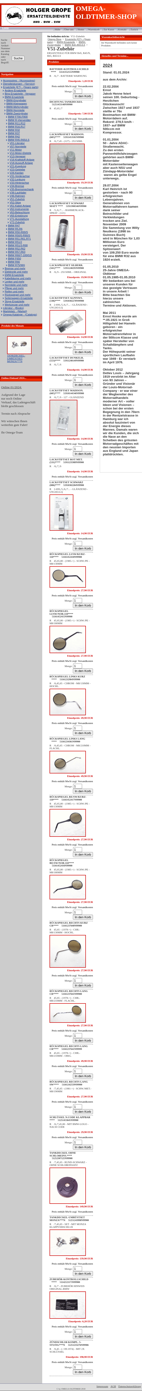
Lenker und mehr (14, 281)
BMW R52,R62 (16, 248)
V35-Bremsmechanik (22, 189)
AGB (113, 1386)
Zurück (134, 29)
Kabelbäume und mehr (18, 278)
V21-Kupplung (18, 166)
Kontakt (122, 29)
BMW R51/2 (15, 242)
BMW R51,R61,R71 (19, 238)
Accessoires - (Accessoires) (19, 80)
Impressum (102, 1386)
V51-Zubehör (17, 199)
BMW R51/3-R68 (18, 245)
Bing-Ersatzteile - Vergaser (20, 93)
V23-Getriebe (17, 169)
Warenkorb (94, 29)
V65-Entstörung (19, 215)
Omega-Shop (54, 39)
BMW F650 (14, 258)
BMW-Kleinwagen (16, 103)
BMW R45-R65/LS (18, 139)
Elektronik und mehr (16, 271)
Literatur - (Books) (13, 308)
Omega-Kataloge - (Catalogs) (20, 314)
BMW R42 (14, 136)
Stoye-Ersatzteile (14, 301)
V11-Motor (16, 149)
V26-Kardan (17, 172)
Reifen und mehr (14, 291)
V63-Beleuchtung (19, 212)
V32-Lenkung (17, 179)
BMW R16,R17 (16, 126)
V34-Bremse (17, 186)
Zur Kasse (109, 29)
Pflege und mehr (14, 288)
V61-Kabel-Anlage (20, 205)
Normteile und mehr (16, 284)
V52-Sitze (15, 202)
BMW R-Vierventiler (19, 120)
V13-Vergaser (17, 156)
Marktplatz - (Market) (15, 311)
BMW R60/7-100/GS (20, 255)
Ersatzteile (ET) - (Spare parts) (20, 87)
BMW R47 (14, 225)
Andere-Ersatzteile (15, 90)
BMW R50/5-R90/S (19, 235)
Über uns (69, 29)
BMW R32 (14, 130)
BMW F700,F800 (18, 116)
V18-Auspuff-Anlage (21, 163)
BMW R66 (14, 261)
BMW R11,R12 (16, 123)
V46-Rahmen (17, 195)
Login (4, 27)
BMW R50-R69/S (18, 232)
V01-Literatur (17, 143)
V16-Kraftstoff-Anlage (22, 159)
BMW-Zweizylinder (17, 113)
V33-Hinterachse (19, 182)
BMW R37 (14, 133)
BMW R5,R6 (15, 228)
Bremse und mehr (15, 268)
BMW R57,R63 (16, 252)
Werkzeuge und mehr (17, 304)
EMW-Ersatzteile (14, 275)
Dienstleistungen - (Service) (19, 83)
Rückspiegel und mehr (17, 294)
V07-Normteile (18, 146)
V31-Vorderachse (20, 176)
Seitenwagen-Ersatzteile (19, 298)
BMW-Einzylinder (16, 100)
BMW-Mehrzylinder (17, 106)
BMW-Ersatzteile (14, 97)
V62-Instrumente (19, 209)
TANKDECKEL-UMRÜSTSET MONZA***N (16, 358)
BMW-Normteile (15, 110)
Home (81, 29)
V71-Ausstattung (19, 219)
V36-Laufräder (18, 192)
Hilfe (57, 29)
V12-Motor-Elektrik (20, 153)
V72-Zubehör (17, 222)
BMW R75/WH (16, 265)
